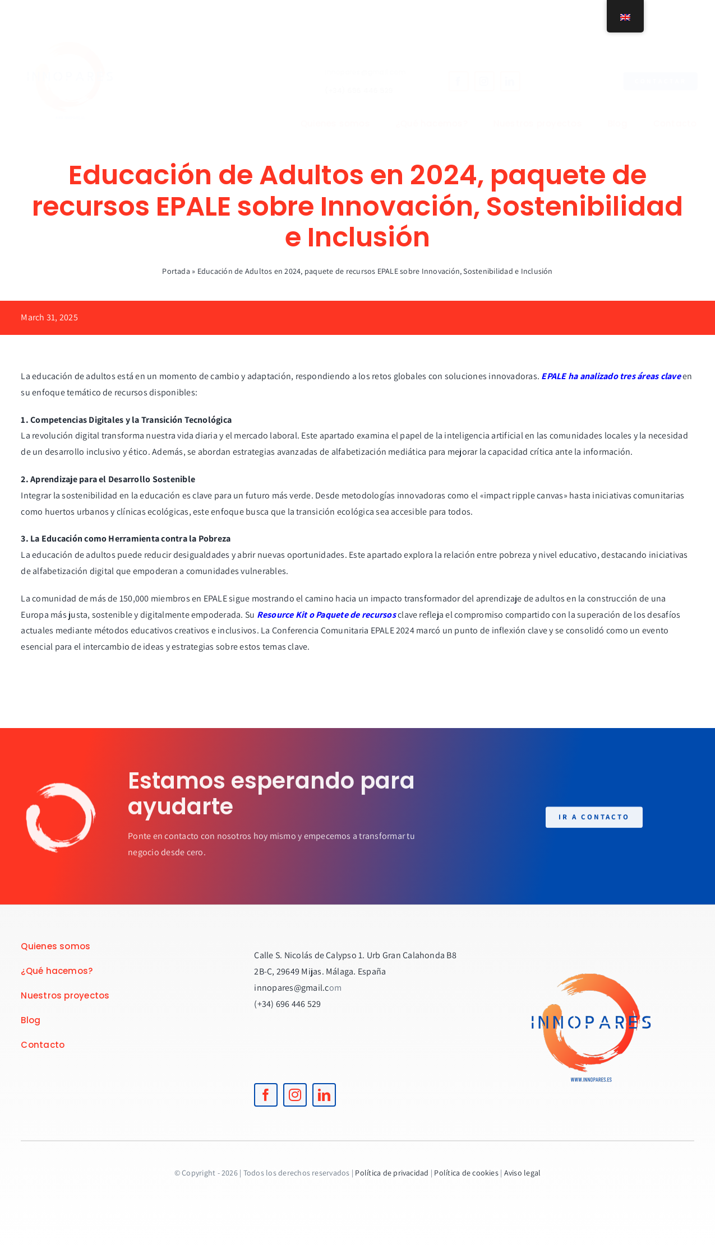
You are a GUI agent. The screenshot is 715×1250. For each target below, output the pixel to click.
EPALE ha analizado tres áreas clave (610, 376)
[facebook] (449, 81)
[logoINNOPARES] (79, 21)
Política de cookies (466, 1173)
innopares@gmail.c (291, 988)
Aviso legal (522, 1173)
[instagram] (475, 81)
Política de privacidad (391, 1173)
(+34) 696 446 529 (350, 90)
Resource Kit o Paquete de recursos (326, 615)
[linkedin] (501, 81)
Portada (176, 271)
